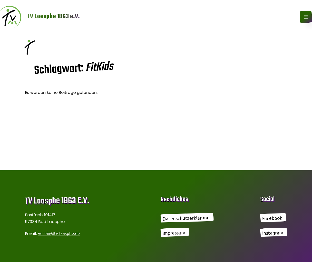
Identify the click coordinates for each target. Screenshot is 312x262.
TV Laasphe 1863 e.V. (53, 16)
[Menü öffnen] (306, 17)
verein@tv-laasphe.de (59, 233)
